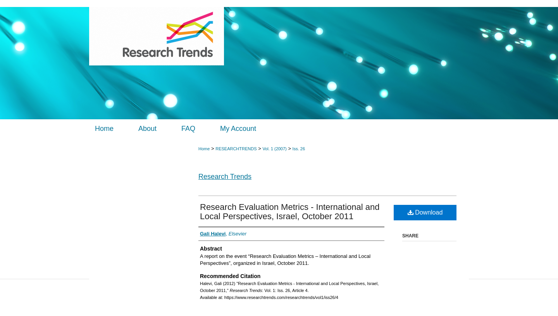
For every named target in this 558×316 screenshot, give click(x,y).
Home (204, 148)
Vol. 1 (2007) (274, 148)
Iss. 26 (299, 148)
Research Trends (224, 176)
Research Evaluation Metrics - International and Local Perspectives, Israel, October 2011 (289, 211)
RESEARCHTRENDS (236, 148)
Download (425, 212)
